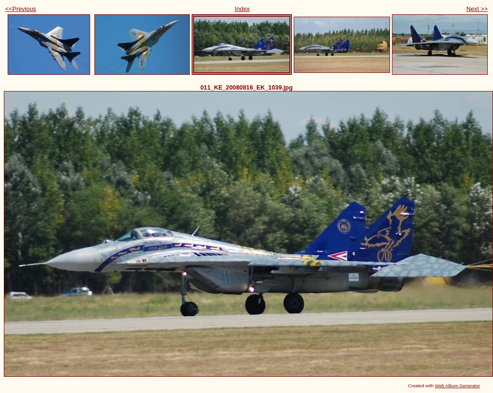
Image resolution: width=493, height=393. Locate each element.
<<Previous (20, 8)
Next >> (477, 8)
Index (242, 8)
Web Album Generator (457, 385)
